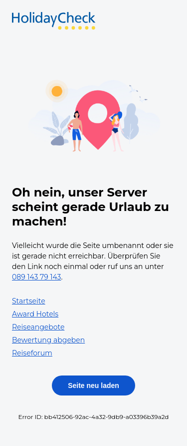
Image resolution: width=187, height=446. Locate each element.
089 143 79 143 (36, 277)
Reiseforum (32, 353)
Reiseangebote (38, 327)
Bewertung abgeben (48, 340)
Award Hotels (35, 314)
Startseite (28, 301)
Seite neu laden (93, 386)
